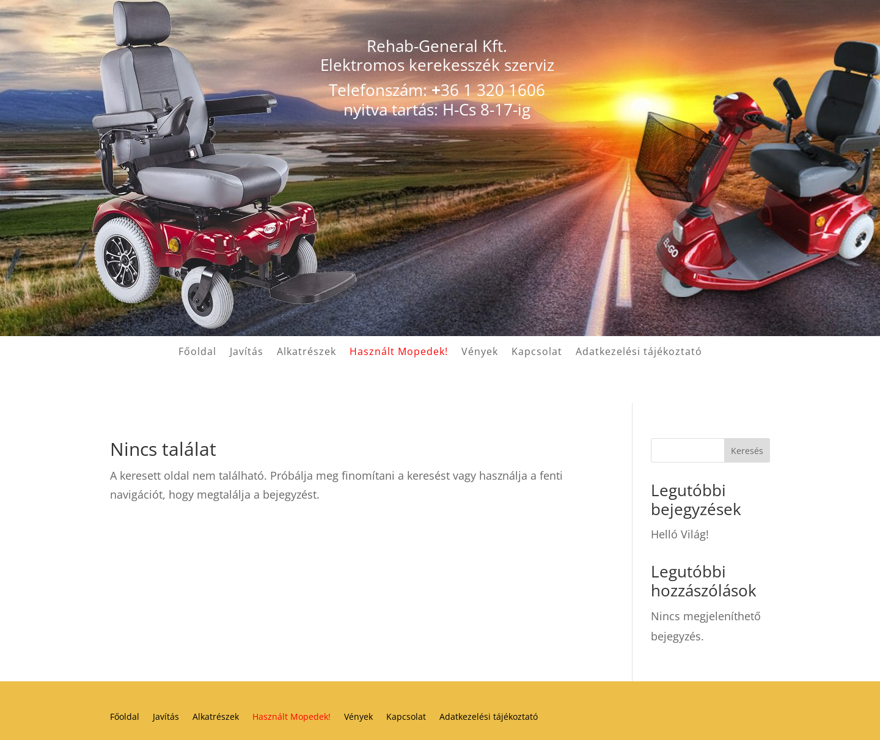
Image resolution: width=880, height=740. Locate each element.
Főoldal (197, 352)
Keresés (747, 450)
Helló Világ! (680, 534)
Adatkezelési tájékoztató (639, 352)
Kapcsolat (537, 352)
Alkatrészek (306, 352)
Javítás (246, 352)
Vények (479, 352)
